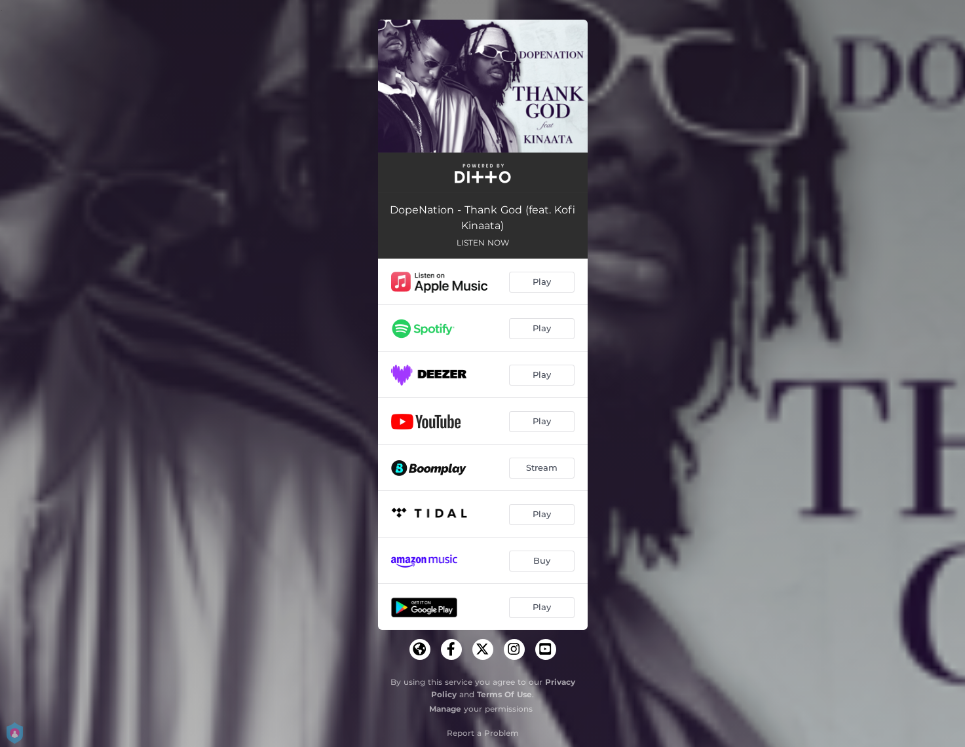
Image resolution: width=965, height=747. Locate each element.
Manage (445, 709)
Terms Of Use (504, 694)
